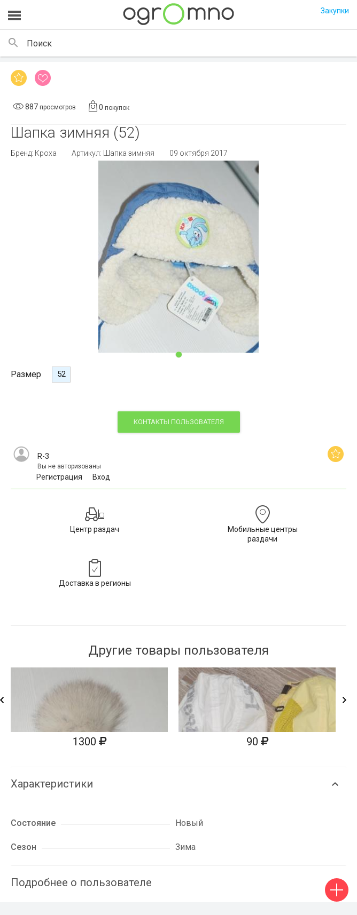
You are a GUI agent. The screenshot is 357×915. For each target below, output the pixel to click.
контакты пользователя (179, 422)
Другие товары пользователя (178, 650)
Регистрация (59, 477)
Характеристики (52, 783)
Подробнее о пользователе (81, 882)
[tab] (178, 779)
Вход (101, 477)
